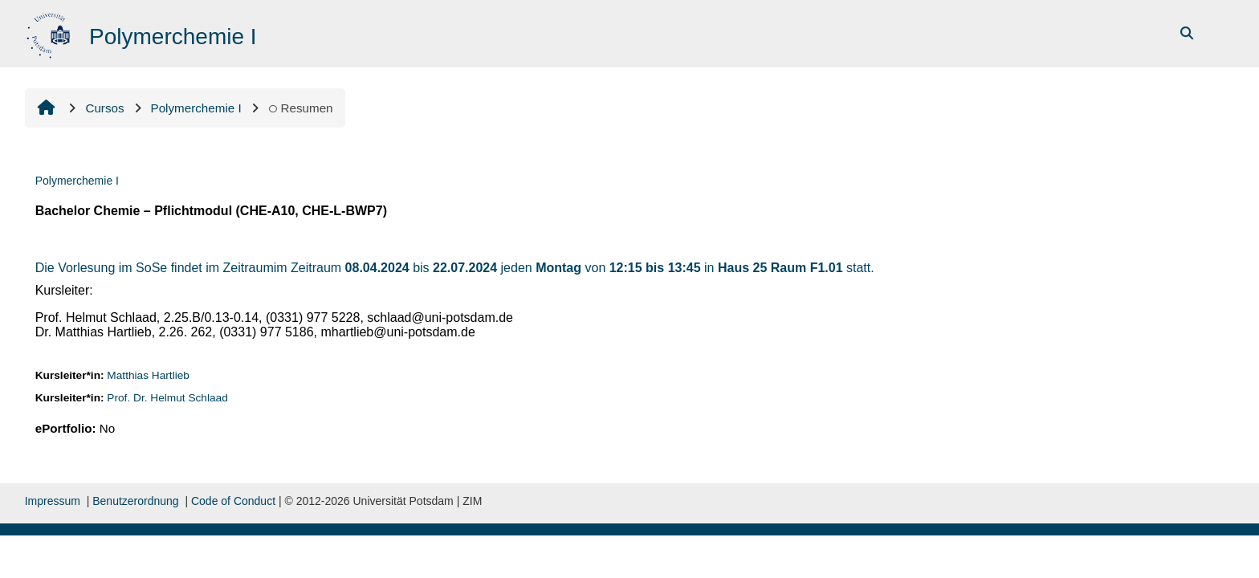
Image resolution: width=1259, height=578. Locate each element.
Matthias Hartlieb (148, 375)
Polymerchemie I (77, 180)
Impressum (52, 501)
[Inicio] (50, 32)
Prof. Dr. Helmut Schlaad (167, 398)
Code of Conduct (233, 501)
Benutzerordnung (135, 501)
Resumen (300, 108)
